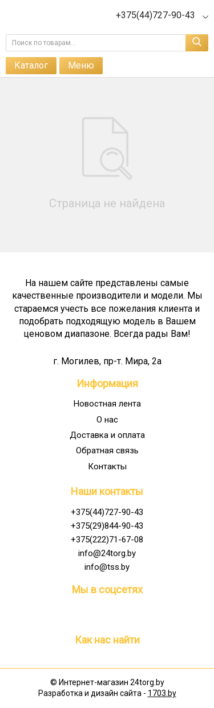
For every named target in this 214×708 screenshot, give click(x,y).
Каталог (31, 65)
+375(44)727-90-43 (107, 512)
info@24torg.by (107, 553)
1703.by (162, 693)
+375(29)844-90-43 (107, 526)
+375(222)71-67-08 (107, 539)
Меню (81, 65)
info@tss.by (107, 567)
